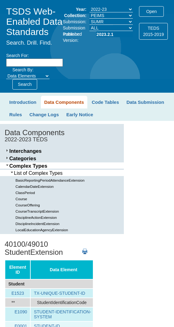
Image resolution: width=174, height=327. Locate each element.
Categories (22, 158)
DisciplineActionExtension (36, 217)
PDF (82, 248)
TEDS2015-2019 (153, 31)
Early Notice (79, 114)
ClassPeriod (25, 193)
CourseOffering (27, 205)
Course (21, 199)
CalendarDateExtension (34, 186)
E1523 (17, 293)
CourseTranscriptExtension (37, 211)
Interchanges (25, 151)
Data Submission (145, 102)
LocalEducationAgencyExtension (41, 230)
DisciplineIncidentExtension (37, 224)
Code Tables (105, 102)
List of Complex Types (38, 173)
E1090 (21, 311)
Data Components (64, 102)
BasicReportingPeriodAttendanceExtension (50, 180)
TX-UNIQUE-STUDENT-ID (59, 293)
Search (25, 84)
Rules (15, 114)
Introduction (22, 102)
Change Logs (44, 114)
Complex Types (28, 166)
